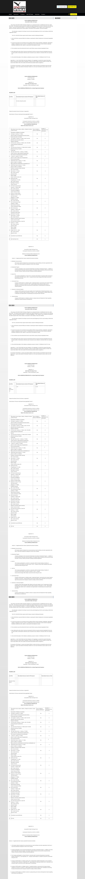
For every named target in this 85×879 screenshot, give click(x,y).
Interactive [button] (16, 14)
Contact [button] (43, 14)
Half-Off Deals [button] (29, 14)
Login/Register (73, 14)
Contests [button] (22, 14)
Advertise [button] (37, 14)
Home (10, 14)
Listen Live (72, 6)
